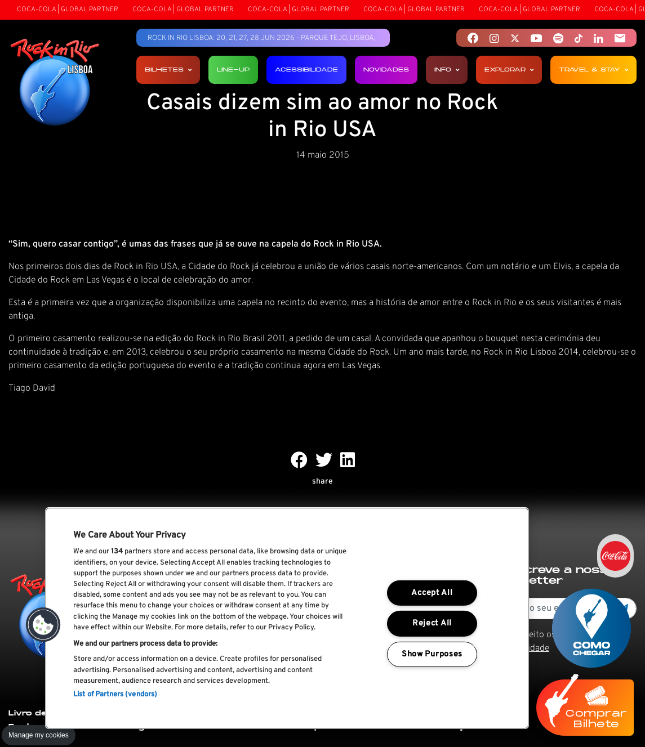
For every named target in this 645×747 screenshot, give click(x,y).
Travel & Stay (593, 69)
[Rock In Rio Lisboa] (54, 83)
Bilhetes (168, 69)
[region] (287, 618)
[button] (43, 625)
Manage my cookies (38, 735)
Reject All (432, 623)
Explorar (508, 69)
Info (446, 69)
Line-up (233, 69)
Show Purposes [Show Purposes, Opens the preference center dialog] (432, 654)
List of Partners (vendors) (115, 694)
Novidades (386, 69)
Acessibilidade (306, 69)
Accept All (431, 593)
